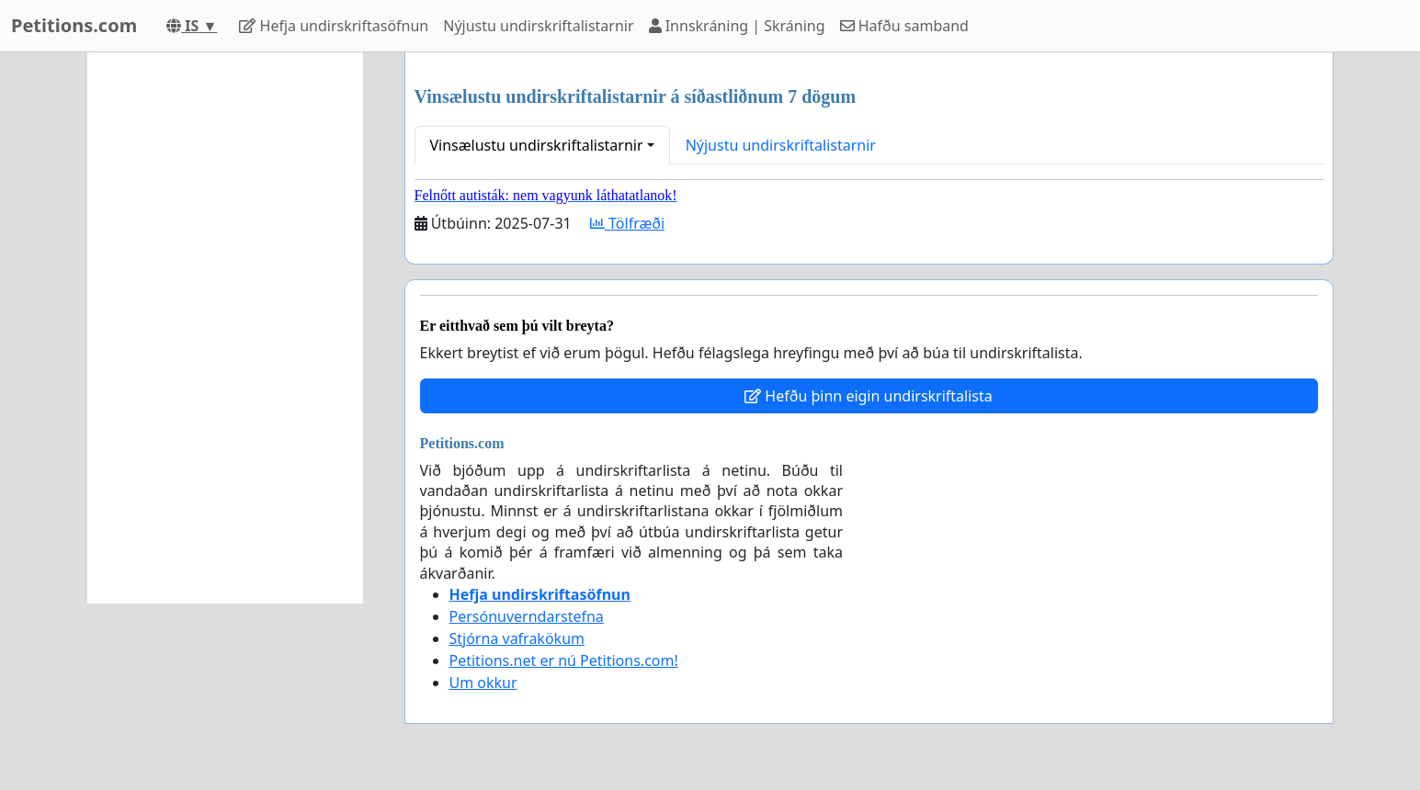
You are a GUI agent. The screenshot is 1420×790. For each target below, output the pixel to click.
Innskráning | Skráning (737, 26)
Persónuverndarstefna (526, 616)
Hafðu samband (904, 26)
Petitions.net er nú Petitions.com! (563, 660)
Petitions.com (74, 25)
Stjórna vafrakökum (517, 638)
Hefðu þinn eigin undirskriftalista (868, 396)
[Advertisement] (225, 328)
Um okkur (483, 682)
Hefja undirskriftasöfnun (333, 26)
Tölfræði (627, 223)
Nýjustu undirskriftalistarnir (538, 26)
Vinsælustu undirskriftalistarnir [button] (536, 145)
